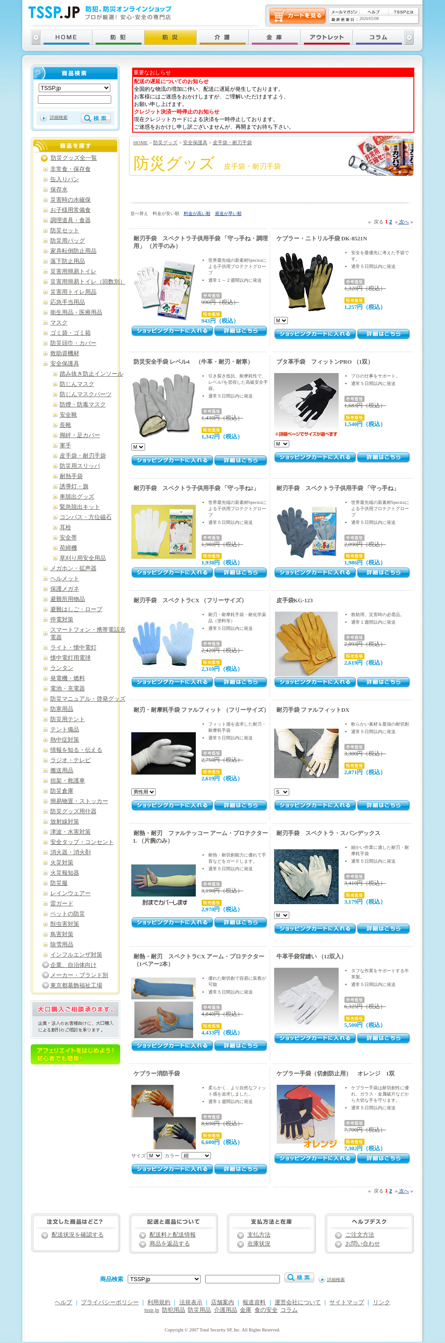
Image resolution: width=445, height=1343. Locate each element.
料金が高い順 (197, 213)
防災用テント (67, 719)
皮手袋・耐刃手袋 (232, 142)
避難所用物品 (67, 599)
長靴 (65, 425)
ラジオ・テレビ (70, 760)
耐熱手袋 (71, 476)
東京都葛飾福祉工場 (76, 985)
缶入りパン (64, 179)
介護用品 (225, 1310)
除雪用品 (61, 944)
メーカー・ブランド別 (79, 975)
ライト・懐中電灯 (73, 648)
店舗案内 (222, 1302)
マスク (59, 323)
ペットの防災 (67, 914)
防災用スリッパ (80, 466)
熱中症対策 (64, 740)
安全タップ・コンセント (82, 842)
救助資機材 (64, 353)
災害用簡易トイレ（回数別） (87, 282)
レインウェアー (70, 893)
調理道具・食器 (70, 220)
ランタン (61, 668)
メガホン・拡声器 (73, 568)
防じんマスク (77, 384)
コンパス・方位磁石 (86, 517)
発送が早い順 (228, 213)
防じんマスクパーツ (86, 394)
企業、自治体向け (73, 965)
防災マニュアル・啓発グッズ (87, 699)
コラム (289, 1310)
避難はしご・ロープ (76, 609)
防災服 (59, 883)
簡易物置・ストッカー (79, 801)
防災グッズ (165, 142)
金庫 (245, 1310)
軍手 (65, 445)
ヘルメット (64, 579)
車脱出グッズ (77, 497)
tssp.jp (152, 1310)
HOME (141, 142)
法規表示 (190, 1302)
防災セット (64, 230)
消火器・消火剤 (70, 852)
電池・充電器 (67, 689)
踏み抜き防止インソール (91, 374)
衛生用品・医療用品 (76, 312)
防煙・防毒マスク (83, 405)
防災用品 (199, 1310)
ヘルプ (63, 1302)
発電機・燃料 (67, 678)
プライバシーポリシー (110, 1302)
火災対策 (61, 863)
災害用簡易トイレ (73, 271)
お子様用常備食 (70, 210)
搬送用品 (61, 770)
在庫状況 (259, 1244)
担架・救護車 (67, 781)
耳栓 (65, 527)
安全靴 (68, 415)
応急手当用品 (67, 302)
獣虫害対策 (64, 924)
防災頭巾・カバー (73, 343)
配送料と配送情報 (173, 1235)
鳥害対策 (61, 934)
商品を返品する (170, 1244)
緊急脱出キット (80, 507)
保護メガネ (64, 589)
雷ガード (61, 904)
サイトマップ (346, 1302)
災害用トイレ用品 (73, 292)
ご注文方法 (359, 1235)
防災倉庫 (61, 791)
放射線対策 (64, 822)
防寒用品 (61, 709)
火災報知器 (64, 873)
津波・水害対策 (70, 832)
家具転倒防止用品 (73, 251)
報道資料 (254, 1302)
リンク (381, 1302)
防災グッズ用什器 (73, 811)
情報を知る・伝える (76, 750)
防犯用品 (173, 1310)
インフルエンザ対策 (76, 955)
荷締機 (68, 548)
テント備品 (64, 729)
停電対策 (61, 620)
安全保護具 (195, 142)
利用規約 (158, 1302)
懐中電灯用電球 (70, 658)
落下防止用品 (67, 261)
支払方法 (259, 1235)
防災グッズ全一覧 (74, 158)
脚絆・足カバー (80, 435)
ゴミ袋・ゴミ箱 (70, 333)
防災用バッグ (67, 241)
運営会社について (298, 1302)
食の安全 (266, 1310)
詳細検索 (59, 117)
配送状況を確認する (78, 1235)
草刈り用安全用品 (83, 558)
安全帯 (68, 538)
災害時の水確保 (70, 200)
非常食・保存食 (70, 169)
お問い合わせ (362, 1244)
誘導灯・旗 (74, 486)
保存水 (59, 190)
